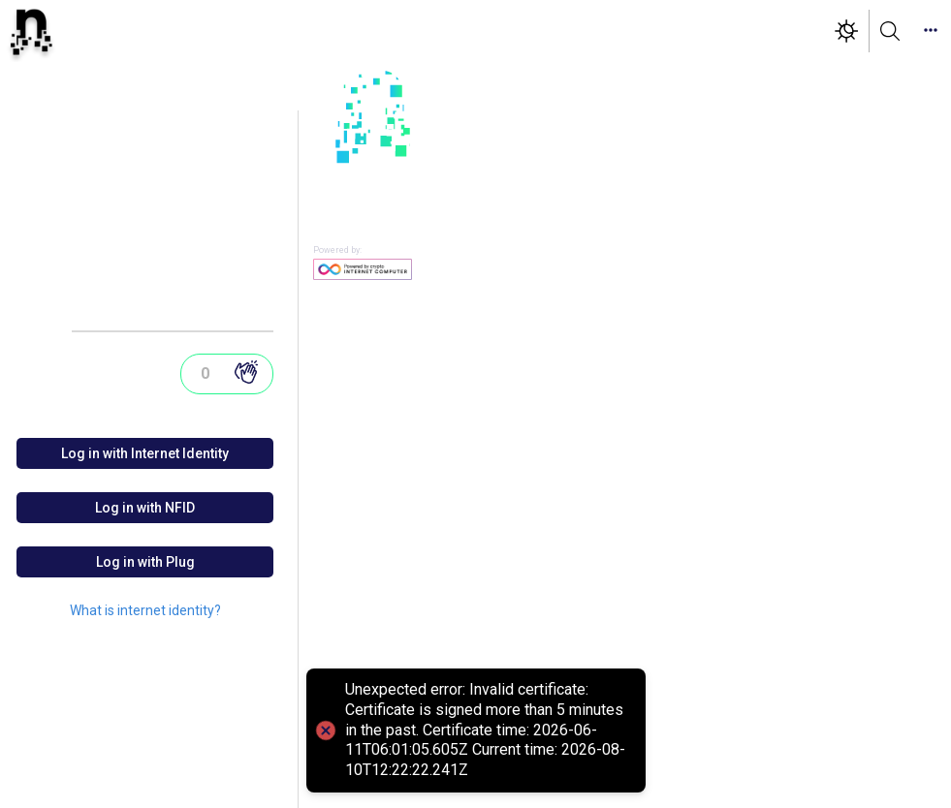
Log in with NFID (145, 507)
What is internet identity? (145, 610)
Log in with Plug (145, 562)
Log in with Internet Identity (145, 453)
